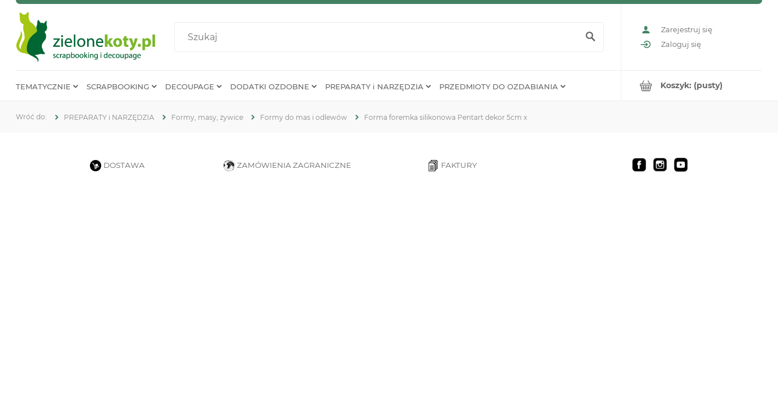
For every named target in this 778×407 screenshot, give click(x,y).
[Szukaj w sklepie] (378, 37)
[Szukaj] (590, 37)
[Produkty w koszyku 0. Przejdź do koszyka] (691, 86)
